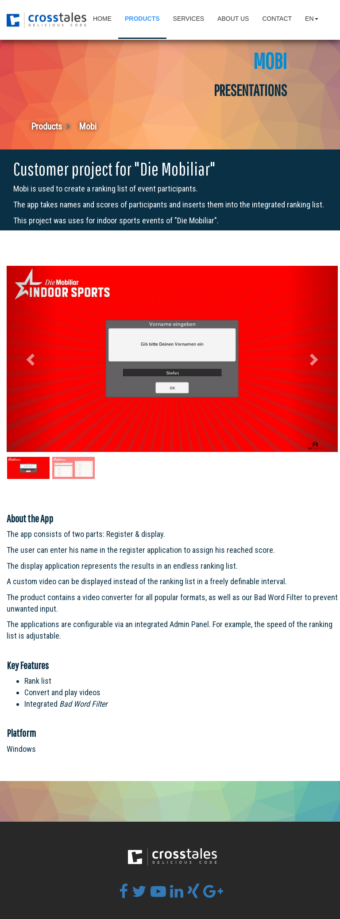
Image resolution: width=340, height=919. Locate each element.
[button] (32, 359)
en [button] (311, 18)
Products (142, 18)
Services (189, 18)
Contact (277, 18)
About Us (233, 18)
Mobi (88, 126)
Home (102, 18)
